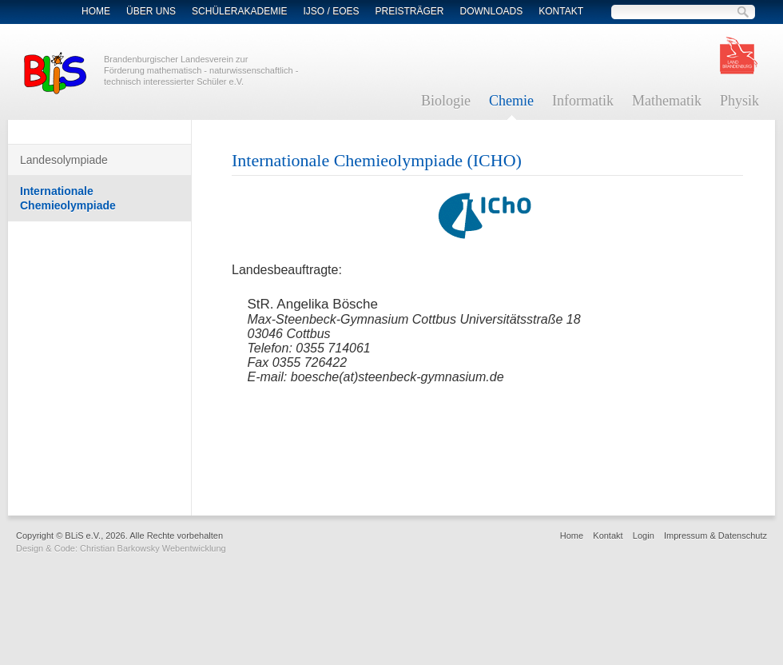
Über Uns (151, 11)
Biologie (446, 101)
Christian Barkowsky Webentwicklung (153, 548)
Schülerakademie (239, 11)
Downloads (491, 11)
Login (643, 535)
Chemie (511, 101)
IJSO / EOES (331, 11)
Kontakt (561, 11)
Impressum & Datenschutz (715, 535)
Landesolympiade (64, 159)
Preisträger (410, 11)
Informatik (583, 101)
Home (95, 11)
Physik (739, 101)
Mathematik (667, 101)
